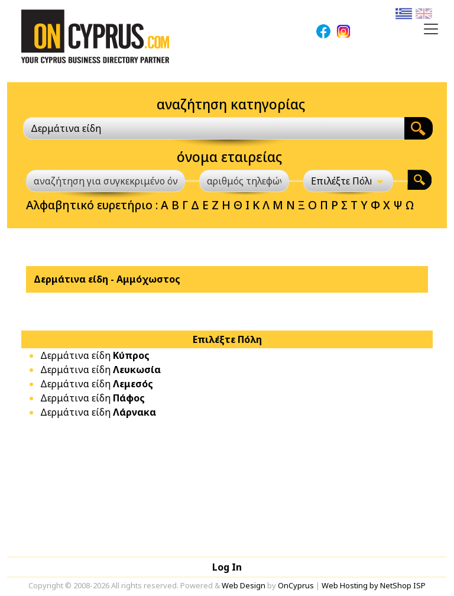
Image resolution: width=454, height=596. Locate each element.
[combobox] (213, 128)
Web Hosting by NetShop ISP (374, 585)
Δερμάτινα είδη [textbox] (66, 128)
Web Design (243, 585)
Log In (227, 567)
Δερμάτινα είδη (95, 355)
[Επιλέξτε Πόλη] (348, 181)
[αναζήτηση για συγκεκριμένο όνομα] (105, 181)
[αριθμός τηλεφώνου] (244, 181)
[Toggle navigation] (431, 29)
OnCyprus (296, 585)
